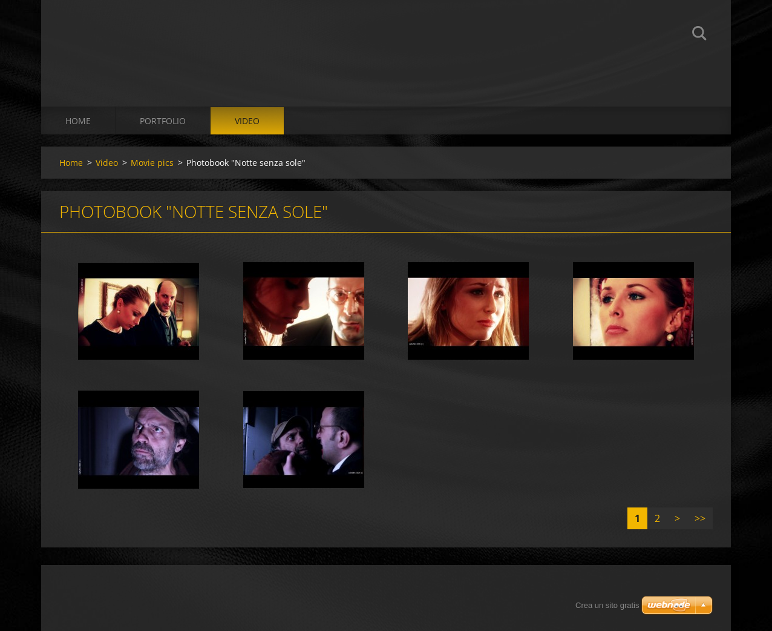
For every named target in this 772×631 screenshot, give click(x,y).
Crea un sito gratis (607, 605)
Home (78, 121)
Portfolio (163, 121)
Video (247, 121)
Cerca (699, 35)
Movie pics (152, 162)
